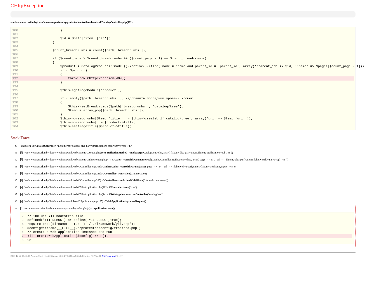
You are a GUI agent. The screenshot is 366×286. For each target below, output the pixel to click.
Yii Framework (109, 256)
